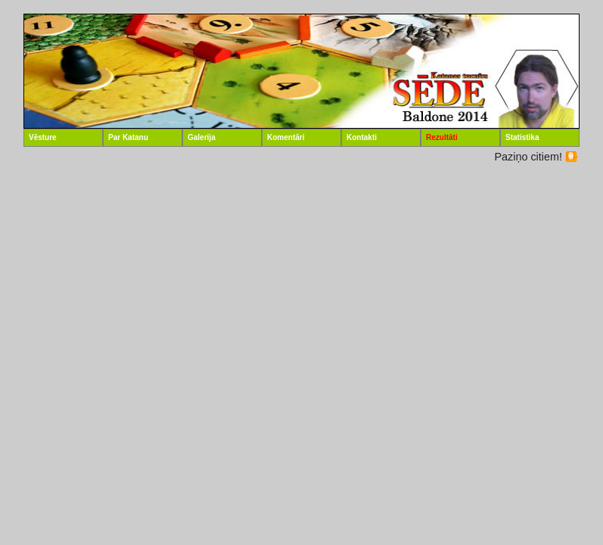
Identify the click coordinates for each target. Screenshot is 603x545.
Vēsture (43, 137)
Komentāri (285, 137)
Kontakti (362, 137)
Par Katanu (128, 137)
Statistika (522, 137)
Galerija (202, 137)
